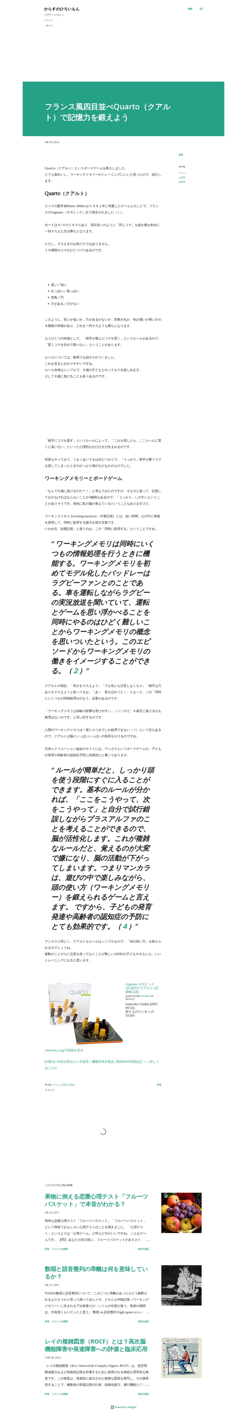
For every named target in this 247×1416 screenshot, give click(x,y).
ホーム (49, 25)
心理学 (182, 177)
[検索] (190, 9)
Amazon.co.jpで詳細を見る (64, 1050)
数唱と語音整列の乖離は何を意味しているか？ (96, 1272)
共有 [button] (181, 154)
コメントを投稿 (60, 1248)
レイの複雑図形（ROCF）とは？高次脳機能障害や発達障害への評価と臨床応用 (96, 1345)
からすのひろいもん (62, 8)
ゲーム (182, 172)
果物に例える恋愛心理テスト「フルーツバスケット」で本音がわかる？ (96, 1200)
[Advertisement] (123, 58)
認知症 (182, 181)
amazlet (145, 995)
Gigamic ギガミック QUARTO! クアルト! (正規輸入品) (142, 988)
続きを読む (143, 1248)
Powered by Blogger (123, 1407)
